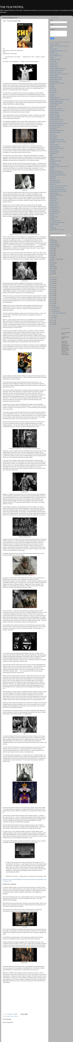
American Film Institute (55, 59)
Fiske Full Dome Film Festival (57, 148)
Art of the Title (53, 61)
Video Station (53, 228)
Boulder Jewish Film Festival (56, 70)
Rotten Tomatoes (54, 198)
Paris (51, 261)
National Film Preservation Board (57, 189)
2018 (53, 295)
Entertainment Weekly (55, 132)
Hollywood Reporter (54, 151)
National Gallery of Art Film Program (58, 191)
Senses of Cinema (54, 202)
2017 (53, 297)
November (55, 307)
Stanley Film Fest (54, 206)
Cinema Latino (53, 90)
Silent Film (52, 268)
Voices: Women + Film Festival (57, 229)
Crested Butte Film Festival (56, 103)
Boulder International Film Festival (58, 68)
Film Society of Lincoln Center (57, 139)
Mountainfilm (53, 176)
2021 (53, 289)
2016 (53, 299)
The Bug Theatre (54, 209)
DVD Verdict (53, 106)
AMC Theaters (53, 49)
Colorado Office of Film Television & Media (60, 99)
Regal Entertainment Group (56, 195)
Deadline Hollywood (54, 112)
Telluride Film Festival (55, 207)
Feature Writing (53, 244)
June (54, 315)
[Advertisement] (54, 380)
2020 (53, 291)
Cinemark (52, 94)
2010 (53, 324)
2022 (53, 287)
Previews (52, 262)
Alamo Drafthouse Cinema (56, 55)
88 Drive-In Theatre (54, 44)
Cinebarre (52, 86)
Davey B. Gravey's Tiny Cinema (57, 110)
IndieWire (52, 159)
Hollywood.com (53, 153)
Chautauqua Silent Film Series (57, 83)
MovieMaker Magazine (55, 182)
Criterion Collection (54, 105)
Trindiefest (52, 218)
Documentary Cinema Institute (57, 125)
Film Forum (52, 134)
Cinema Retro (53, 92)
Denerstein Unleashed (55, 116)
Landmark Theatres (54, 164)
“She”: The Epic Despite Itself (59, 313)
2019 (53, 293)
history (12, 1016)
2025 (53, 281)
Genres (52, 248)
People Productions (54, 193)
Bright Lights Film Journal (56, 79)
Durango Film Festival (55, 126)
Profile (51, 264)
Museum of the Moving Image (57, 187)
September (55, 311)
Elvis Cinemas (53, 128)
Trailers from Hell (54, 217)
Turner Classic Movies (55, 220)
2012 (53, 320)
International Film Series (55, 161)
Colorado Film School (55, 97)
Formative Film (53, 246)
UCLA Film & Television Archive (57, 222)
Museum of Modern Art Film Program (58, 186)
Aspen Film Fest (54, 63)
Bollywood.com (53, 64)
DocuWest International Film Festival (58, 123)
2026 (53, 279)
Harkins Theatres (54, 150)
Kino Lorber (53, 162)
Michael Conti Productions (56, 171)
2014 (53, 303)
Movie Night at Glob (54, 180)
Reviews (16, 1016)
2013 (53, 305)
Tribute (51, 272)
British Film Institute (54, 81)
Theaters (52, 270)
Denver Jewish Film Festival (56, 119)
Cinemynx (52, 95)
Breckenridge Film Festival (56, 77)
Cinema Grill (53, 88)
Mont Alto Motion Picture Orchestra (58, 175)
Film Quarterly (53, 137)
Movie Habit (53, 178)
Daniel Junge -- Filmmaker (56, 108)
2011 (53, 322)
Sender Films (53, 200)
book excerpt (53, 242)
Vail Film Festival (54, 224)
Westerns (52, 273)
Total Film (52, 215)
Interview (52, 255)
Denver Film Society (54, 117)
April (54, 317)
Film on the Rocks (54, 144)
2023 (53, 285)
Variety (51, 226)
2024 (53, 283)
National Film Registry (55, 259)
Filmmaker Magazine (55, 146)
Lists (51, 257)
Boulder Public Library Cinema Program (59, 73)
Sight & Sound (53, 204)
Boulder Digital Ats (54, 66)
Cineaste (52, 84)
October (55, 309)
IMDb (51, 155)
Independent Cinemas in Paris (57, 157)
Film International (54, 136)
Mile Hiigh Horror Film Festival (57, 173)
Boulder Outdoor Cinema (56, 72)
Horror (51, 251)
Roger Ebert (53, 196)
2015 (53, 301)
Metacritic (52, 169)
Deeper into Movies (54, 114)
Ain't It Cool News (54, 53)
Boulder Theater (54, 75)
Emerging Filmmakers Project (57, 130)
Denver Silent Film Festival (56, 121)
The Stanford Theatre (55, 211)
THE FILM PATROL (12, 7)
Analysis (8, 1016)
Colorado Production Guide (56, 101)
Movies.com (53, 184)
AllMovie (52, 57)
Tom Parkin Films (54, 213)
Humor (51, 253)
